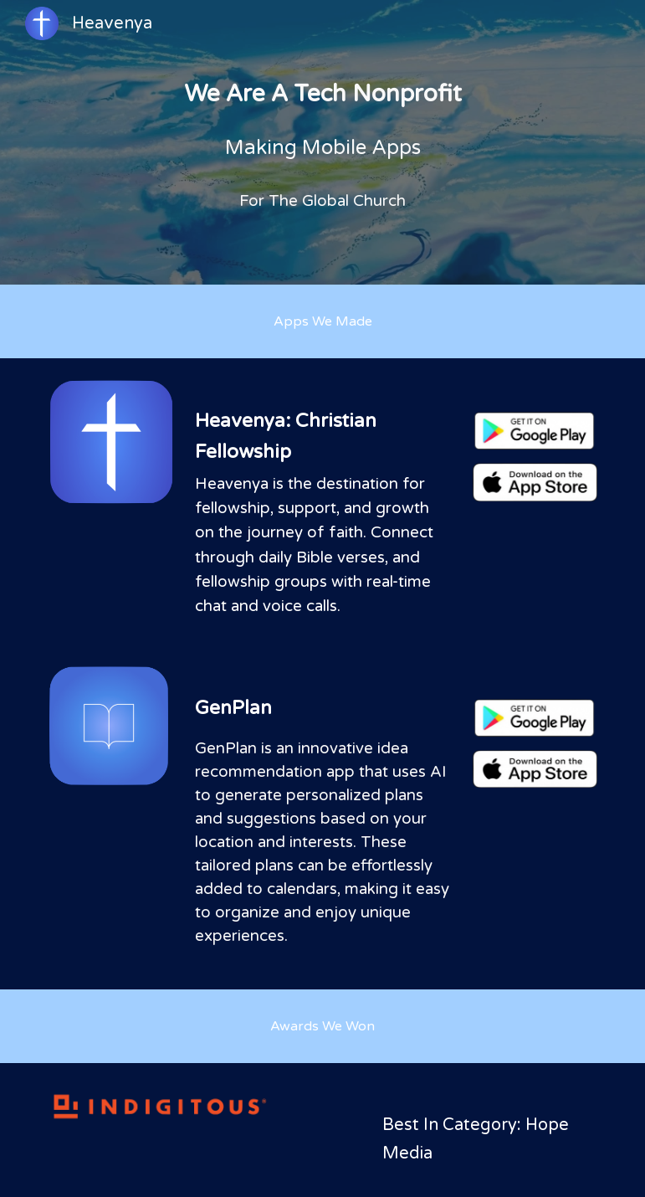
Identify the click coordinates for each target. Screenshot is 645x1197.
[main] (322, 142)
